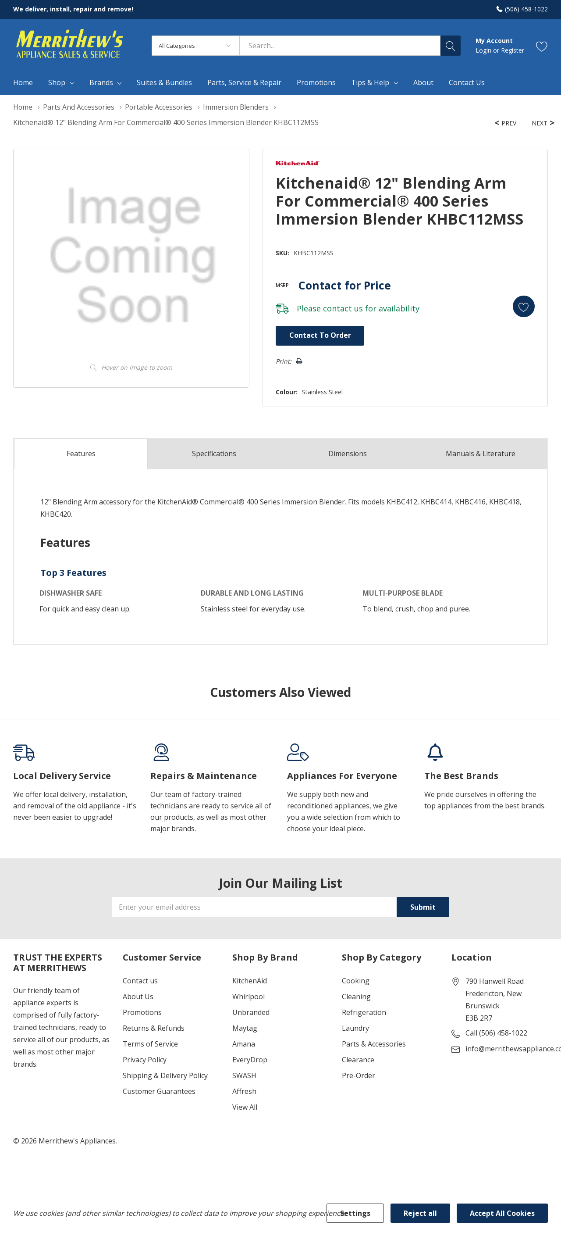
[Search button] (450, 46)
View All (244, 1107)
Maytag (244, 1028)
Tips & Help (370, 82)
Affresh (244, 1091)
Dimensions (347, 453)
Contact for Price (343, 284)
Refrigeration (364, 1012)
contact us (342, 308)
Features (81, 454)
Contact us (140, 981)
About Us (138, 996)
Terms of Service (150, 1044)
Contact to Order (319, 335)
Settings (355, 1213)
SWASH (244, 1075)
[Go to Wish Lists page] (542, 45)
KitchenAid (249, 981)
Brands (101, 82)
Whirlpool (248, 996)
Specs (214, 453)
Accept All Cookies (502, 1213)
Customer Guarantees (159, 1091)
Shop (56, 82)
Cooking (355, 981)
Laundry (355, 1028)
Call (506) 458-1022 (496, 1033)
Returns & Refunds (154, 1028)
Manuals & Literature (480, 453)
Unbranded (251, 1012)
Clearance (358, 1060)
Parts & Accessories (374, 1044)
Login (484, 50)
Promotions (142, 1012)
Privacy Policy (145, 1060)
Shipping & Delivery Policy (165, 1075)
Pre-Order (358, 1075)
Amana (243, 1044)
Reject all (420, 1213)
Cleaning (356, 996)
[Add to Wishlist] (523, 306)
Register (512, 50)
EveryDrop (249, 1060)
